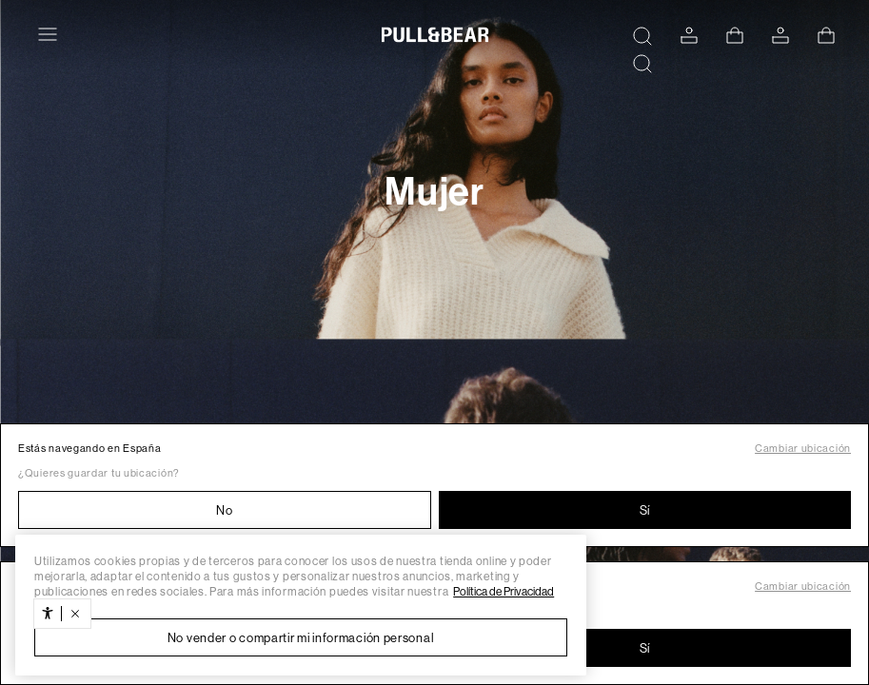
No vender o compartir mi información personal (301, 638)
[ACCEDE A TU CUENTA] (689, 35)
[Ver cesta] (735, 35)
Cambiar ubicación (803, 448)
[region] (300, 605)
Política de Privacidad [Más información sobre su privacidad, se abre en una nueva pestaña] (503, 591)
